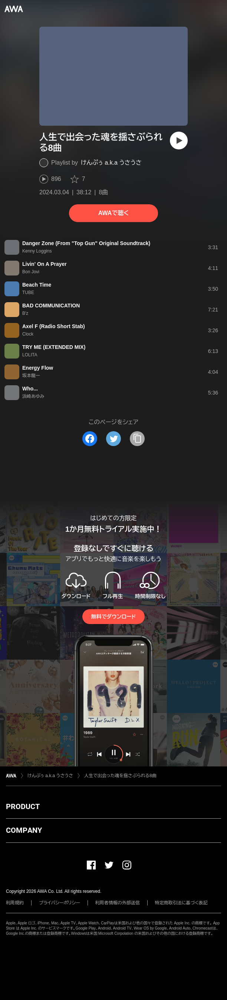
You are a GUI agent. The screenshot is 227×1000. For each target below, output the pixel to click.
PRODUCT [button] (23, 806)
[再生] (179, 140)
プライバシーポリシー (59, 902)
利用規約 (15, 902)
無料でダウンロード (113, 617)
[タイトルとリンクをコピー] (137, 438)
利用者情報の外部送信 (117, 902)
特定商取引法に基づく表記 (181, 902)
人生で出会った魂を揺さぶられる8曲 (120, 775)
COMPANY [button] (24, 830)
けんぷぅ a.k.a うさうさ (111, 162)
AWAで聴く (113, 213)
